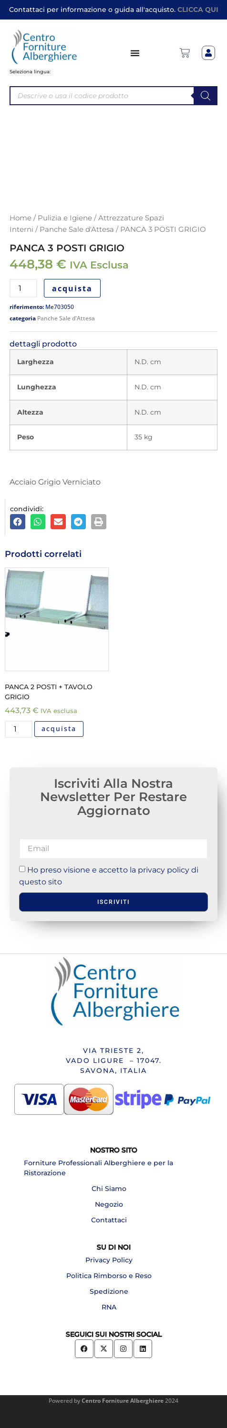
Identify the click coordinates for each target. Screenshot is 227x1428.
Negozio (109, 1204)
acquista (72, 288)
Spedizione (109, 1291)
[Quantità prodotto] (23, 288)
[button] (17, 521)
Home (20, 218)
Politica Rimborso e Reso (109, 1275)
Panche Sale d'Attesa (77, 229)
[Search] (205, 95)
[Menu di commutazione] (135, 53)
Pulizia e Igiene (65, 218)
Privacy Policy (109, 1260)
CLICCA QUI (197, 9)
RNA (109, 1307)
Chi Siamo (109, 1188)
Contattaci (109, 1220)
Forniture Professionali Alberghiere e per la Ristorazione (98, 1168)
